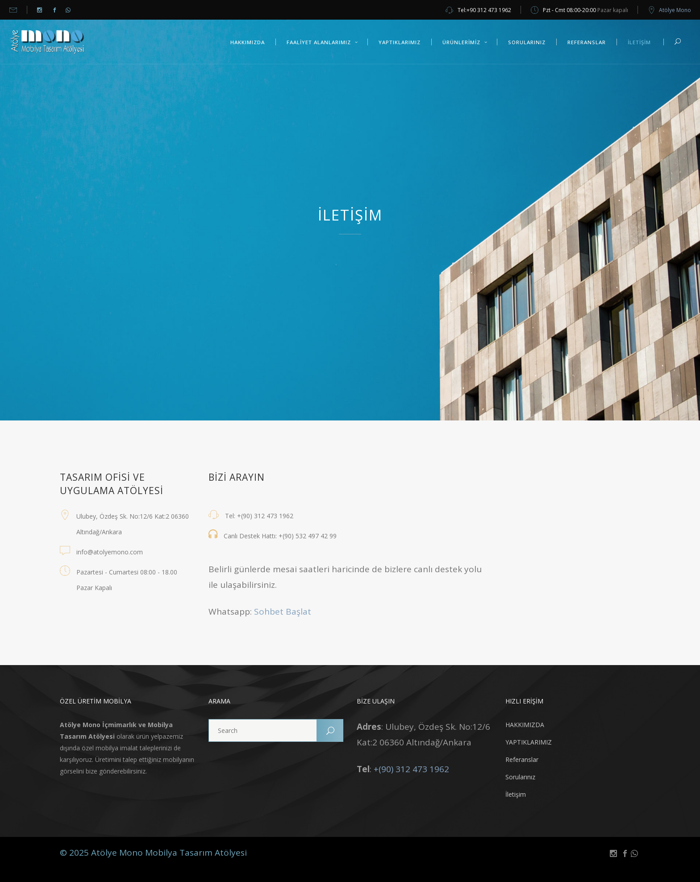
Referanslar (521, 759)
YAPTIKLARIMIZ (528, 742)
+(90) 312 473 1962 (411, 769)
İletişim (515, 794)
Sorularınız (520, 777)
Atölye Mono (675, 10)
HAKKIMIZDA (524, 724)
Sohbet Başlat (282, 611)
